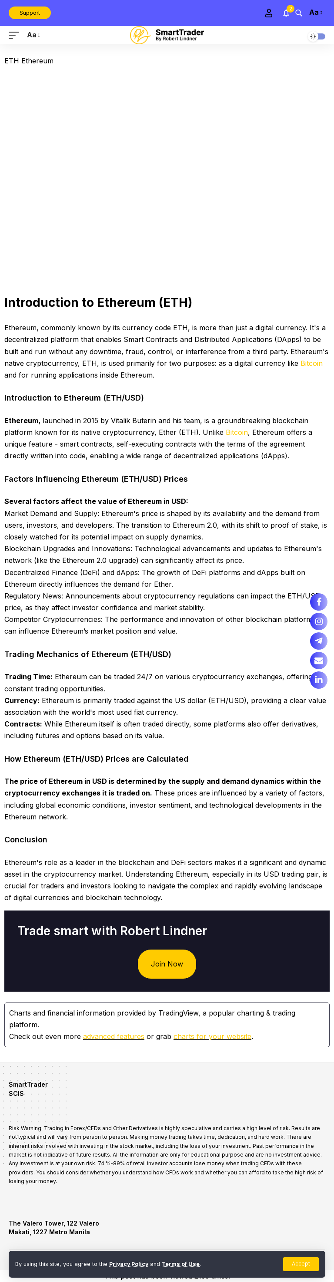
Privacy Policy (129, 1264)
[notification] (286, 13)
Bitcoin (312, 363)
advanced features (113, 1036)
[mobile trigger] (16, 35)
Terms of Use (182, 1264)
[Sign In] (268, 13)
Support (30, 13)
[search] (299, 13)
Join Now (167, 964)
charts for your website (212, 1036)
